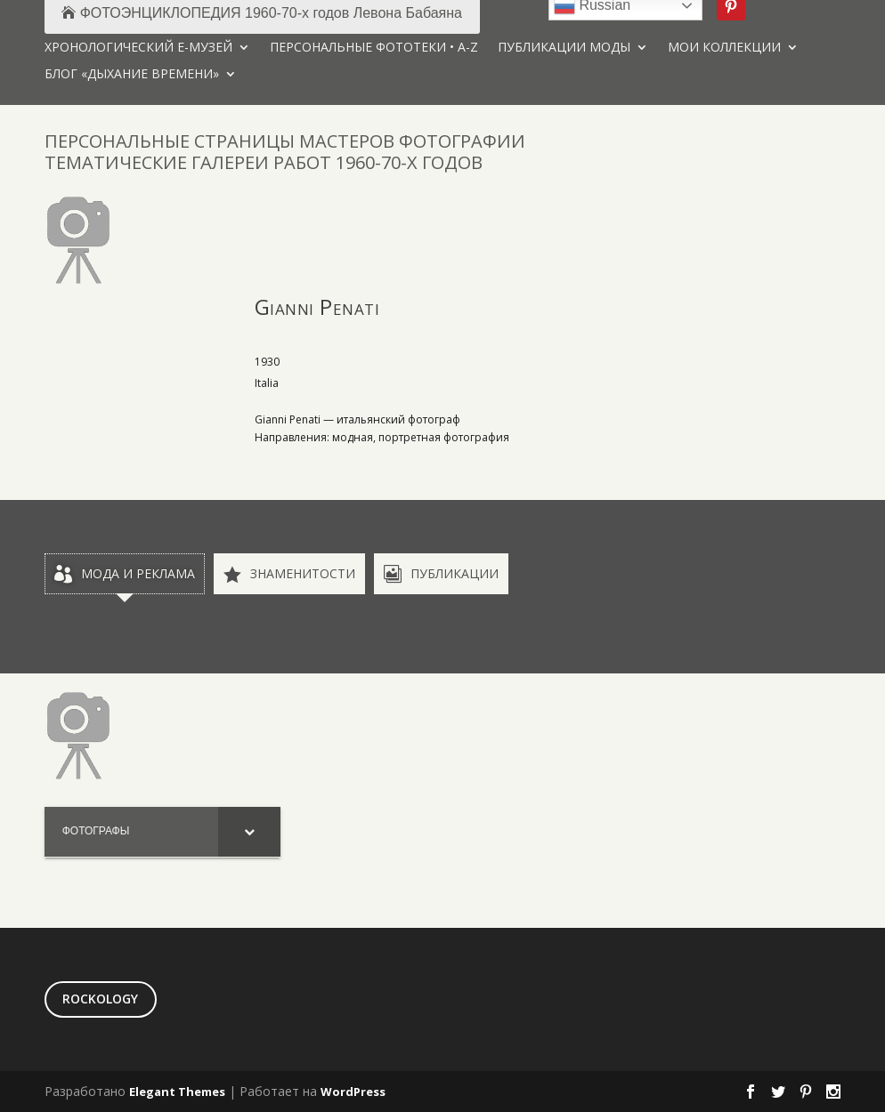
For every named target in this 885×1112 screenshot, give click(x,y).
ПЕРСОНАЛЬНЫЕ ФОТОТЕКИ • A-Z (374, 48)
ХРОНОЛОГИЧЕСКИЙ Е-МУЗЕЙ (138, 48)
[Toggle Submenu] (249, 832)
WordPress (353, 1092)
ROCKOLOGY (100, 998)
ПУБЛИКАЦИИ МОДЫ (564, 48)
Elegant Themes (177, 1092)
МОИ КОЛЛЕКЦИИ (724, 48)
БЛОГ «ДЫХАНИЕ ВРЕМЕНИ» (132, 75)
